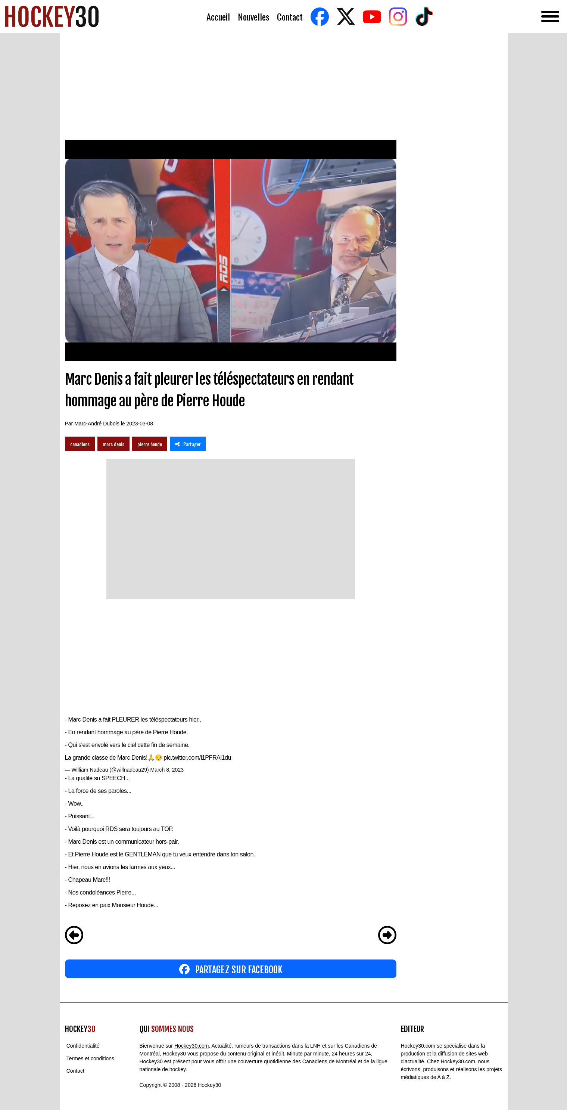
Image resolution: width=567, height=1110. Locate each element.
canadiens (80, 444)
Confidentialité (83, 1046)
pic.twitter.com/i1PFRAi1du (197, 757)
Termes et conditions (90, 1058)
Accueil (218, 16)
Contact (290, 16)
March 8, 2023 (167, 770)
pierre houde (149, 444)
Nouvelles (253, 16)
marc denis (113, 444)
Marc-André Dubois (96, 424)
